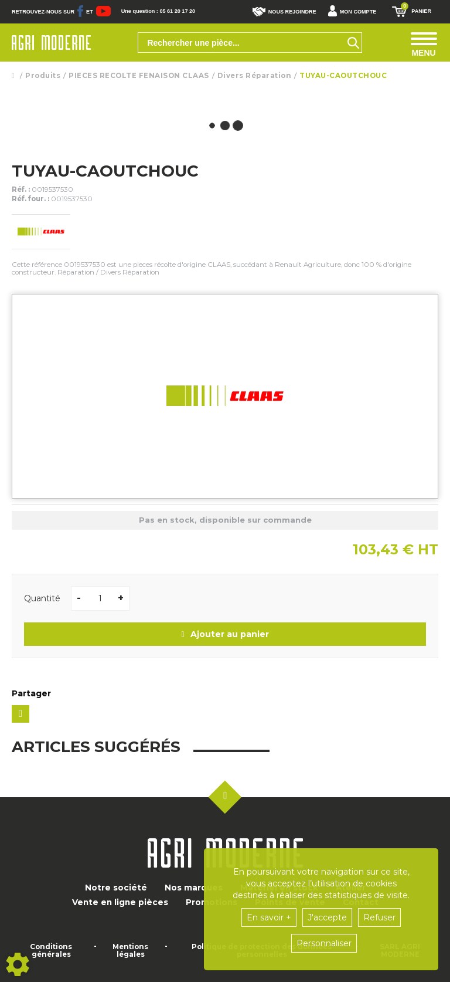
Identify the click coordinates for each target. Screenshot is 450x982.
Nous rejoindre (284, 11)
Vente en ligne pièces (120, 902)
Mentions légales (130, 951)
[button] (355, 11)
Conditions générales (51, 951)
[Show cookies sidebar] (17, 964)
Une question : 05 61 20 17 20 (158, 11)
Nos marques (194, 887)
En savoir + (269, 917)
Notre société (116, 887)
